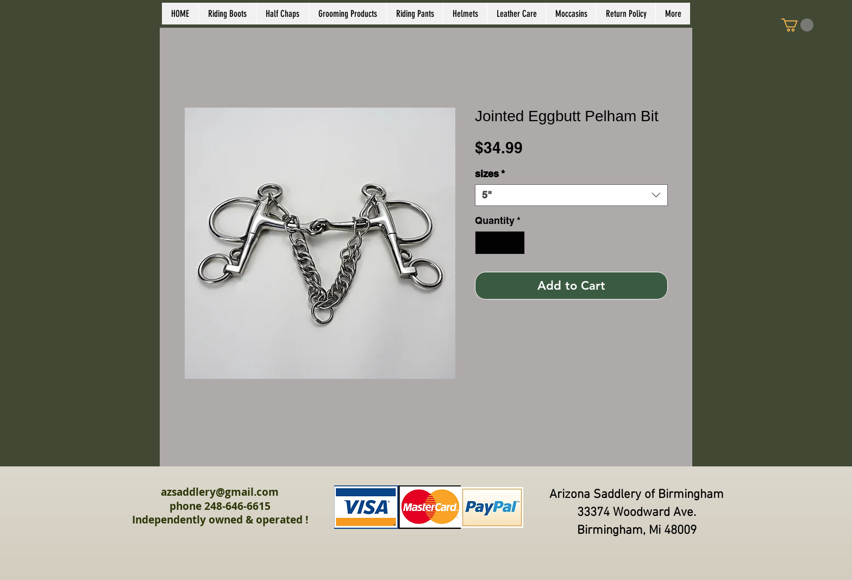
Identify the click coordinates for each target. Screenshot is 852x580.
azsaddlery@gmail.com (220, 492)
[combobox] (571, 195)
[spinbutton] (499, 243)
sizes (490, 173)
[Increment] (514, 243)
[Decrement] (485, 243)
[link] (797, 25)
